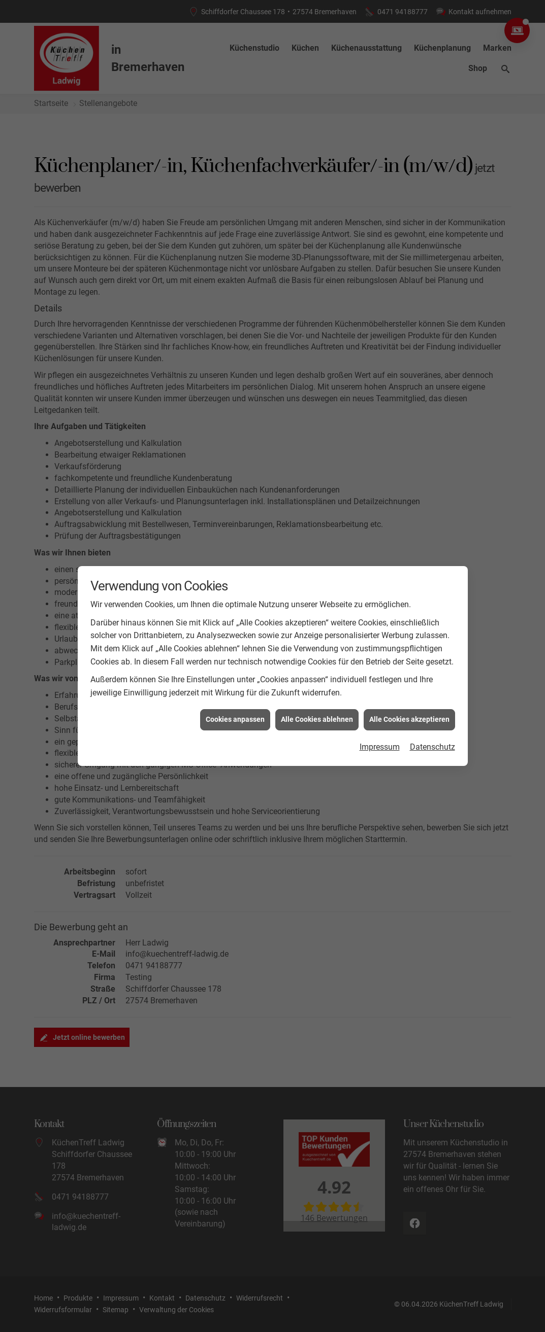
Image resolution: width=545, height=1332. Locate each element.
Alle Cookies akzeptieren (409, 683)
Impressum (380, 710)
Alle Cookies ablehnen (317, 683)
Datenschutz (432, 710)
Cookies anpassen (235, 683)
